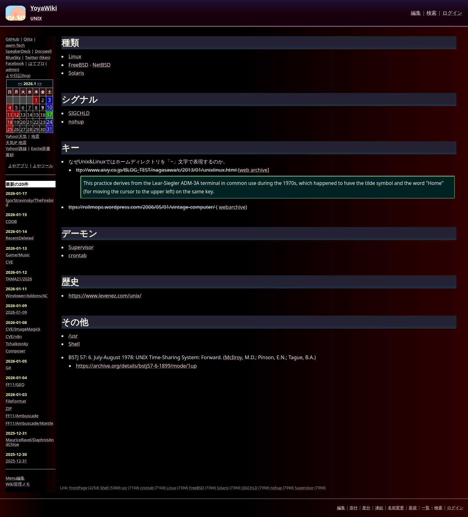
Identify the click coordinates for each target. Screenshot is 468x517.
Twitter (31, 57)
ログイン (452, 13)
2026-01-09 (16, 312)
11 (9, 114)
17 (49, 114)
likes (45, 57)
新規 (413, 507)
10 (49, 107)
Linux (75, 56)
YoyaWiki (43, 8)
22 (36, 122)
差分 (366, 507)
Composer (15, 351)
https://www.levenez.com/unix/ (105, 295)
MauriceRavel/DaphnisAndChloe (30, 442)
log (26, 75)
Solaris (76, 73)
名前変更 (396, 507)
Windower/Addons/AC (26, 295)
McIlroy (233, 357)
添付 (353, 507)
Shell (74, 344)
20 (23, 122)
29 (36, 129)
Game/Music (18, 255)
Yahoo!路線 (16, 148)
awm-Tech (15, 45)
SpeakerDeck (18, 51)
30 (42, 129)
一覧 (426, 507)
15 (36, 114)
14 (29, 114)
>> (39, 83)
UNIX (36, 18)
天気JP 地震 (16, 142)
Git (8, 367)
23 (42, 122)
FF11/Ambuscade (22, 415)
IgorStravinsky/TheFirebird (30, 202)
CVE (9, 262)
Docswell (43, 51)
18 (9, 122)
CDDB (11, 221)
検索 (431, 13)
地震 (35, 136)
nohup (76, 121)
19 (16, 122)
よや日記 (14, 75)
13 (23, 114)
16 (42, 114)
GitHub (12, 39)
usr (124, 487)
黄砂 (10, 154)
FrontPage (78, 487)
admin (12, 69)
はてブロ (36, 63)
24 (49, 122)
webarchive (232, 207)
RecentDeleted (19, 238)
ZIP (9, 408)
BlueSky (13, 57)
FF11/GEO (15, 384)
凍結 (379, 507)
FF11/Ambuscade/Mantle (29, 423)
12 (16, 114)
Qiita (27, 39)
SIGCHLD (79, 113)
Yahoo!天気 (16, 136)
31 (49, 129)
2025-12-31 (16, 461)
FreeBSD (79, 64)
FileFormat (16, 401)
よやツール (43, 165)
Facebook (15, 63)
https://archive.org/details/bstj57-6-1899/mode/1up (136, 365)
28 (29, 129)
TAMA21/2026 (19, 279)
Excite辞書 (40, 148)
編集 (416, 13)
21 (29, 122)
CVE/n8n (14, 336)
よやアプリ (18, 165)
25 (9, 129)
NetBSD (102, 64)
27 (23, 129)
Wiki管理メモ (18, 484)
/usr (73, 335)
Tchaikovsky (17, 343)
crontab (78, 255)
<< (20, 83)
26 (16, 129)
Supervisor (81, 247)
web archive (253, 170)
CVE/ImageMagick (23, 329)
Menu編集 (15, 478)
